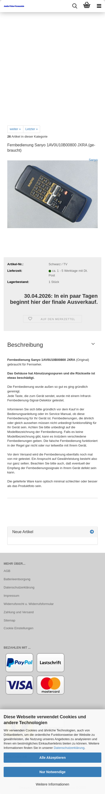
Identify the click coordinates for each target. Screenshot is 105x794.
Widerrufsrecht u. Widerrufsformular (29, 604)
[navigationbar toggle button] (99, 6)
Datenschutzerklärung (69, 748)
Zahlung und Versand (19, 612)
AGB (7, 571)
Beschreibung (25, 344)
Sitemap (9, 620)
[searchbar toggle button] (75, 6)
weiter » (15, 129)
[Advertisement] (52, 67)
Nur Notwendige (52, 772)
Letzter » (32, 129)
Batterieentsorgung (17, 579)
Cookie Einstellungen (18, 628)
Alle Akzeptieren (52, 758)
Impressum (11, 595)
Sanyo (93, 160)
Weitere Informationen (52, 784)
